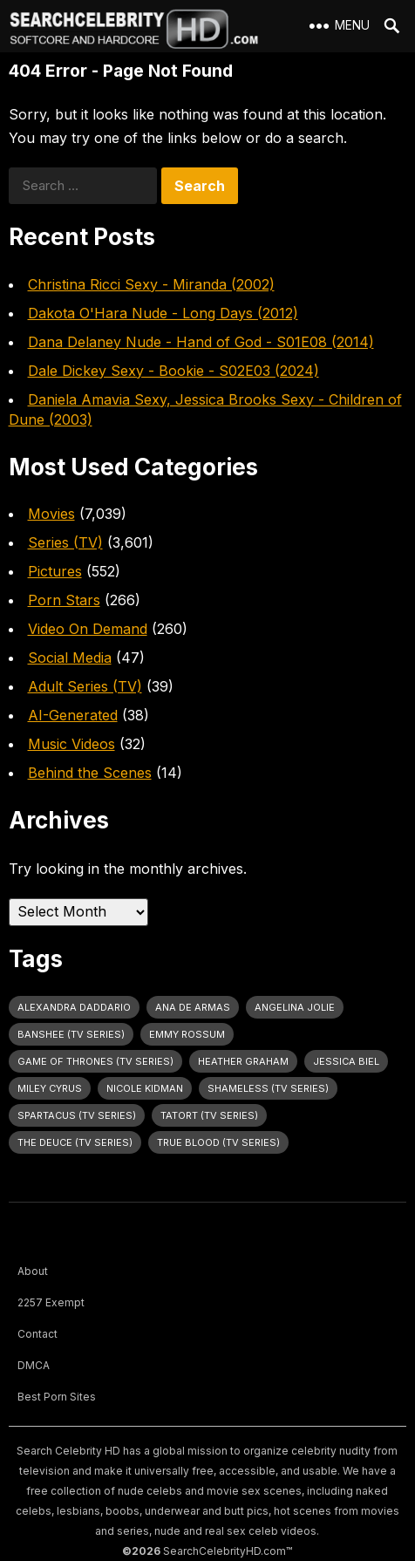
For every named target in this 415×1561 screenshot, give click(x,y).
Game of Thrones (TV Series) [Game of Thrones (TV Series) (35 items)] (95, 1061)
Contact (37, 1333)
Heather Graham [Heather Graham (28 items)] (243, 1061)
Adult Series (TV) (85, 686)
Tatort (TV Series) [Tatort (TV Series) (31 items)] (209, 1115)
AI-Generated (73, 715)
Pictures (55, 571)
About (32, 1271)
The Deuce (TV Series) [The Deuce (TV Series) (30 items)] (75, 1142)
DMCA (33, 1365)
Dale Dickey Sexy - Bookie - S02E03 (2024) (173, 370)
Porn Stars (64, 600)
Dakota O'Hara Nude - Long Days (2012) (163, 313)
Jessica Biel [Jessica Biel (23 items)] (346, 1061)
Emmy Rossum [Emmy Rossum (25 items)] (187, 1034)
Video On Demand (87, 628)
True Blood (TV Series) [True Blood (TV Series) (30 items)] (218, 1142)
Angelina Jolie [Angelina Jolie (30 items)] (295, 1007)
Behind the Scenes (90, 772)
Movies (51, 513)
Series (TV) (65, 542)
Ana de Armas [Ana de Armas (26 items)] (192, 1007)
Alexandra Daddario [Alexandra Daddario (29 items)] (74, 1007)
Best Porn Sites (56, 1396)
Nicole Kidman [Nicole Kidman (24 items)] (144, 1088)
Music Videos (71, 744)
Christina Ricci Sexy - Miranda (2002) (151, 284)
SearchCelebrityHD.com (224, 1551)
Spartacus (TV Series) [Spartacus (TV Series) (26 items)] (76, 1115)
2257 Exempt (51, 1302)
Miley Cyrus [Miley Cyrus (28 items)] (49, 1088)
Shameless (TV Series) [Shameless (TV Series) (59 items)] (268, 1088)
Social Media (70, 657)
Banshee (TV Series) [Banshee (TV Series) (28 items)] (71, 1034)
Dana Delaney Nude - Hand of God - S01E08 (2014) (201, 342)
